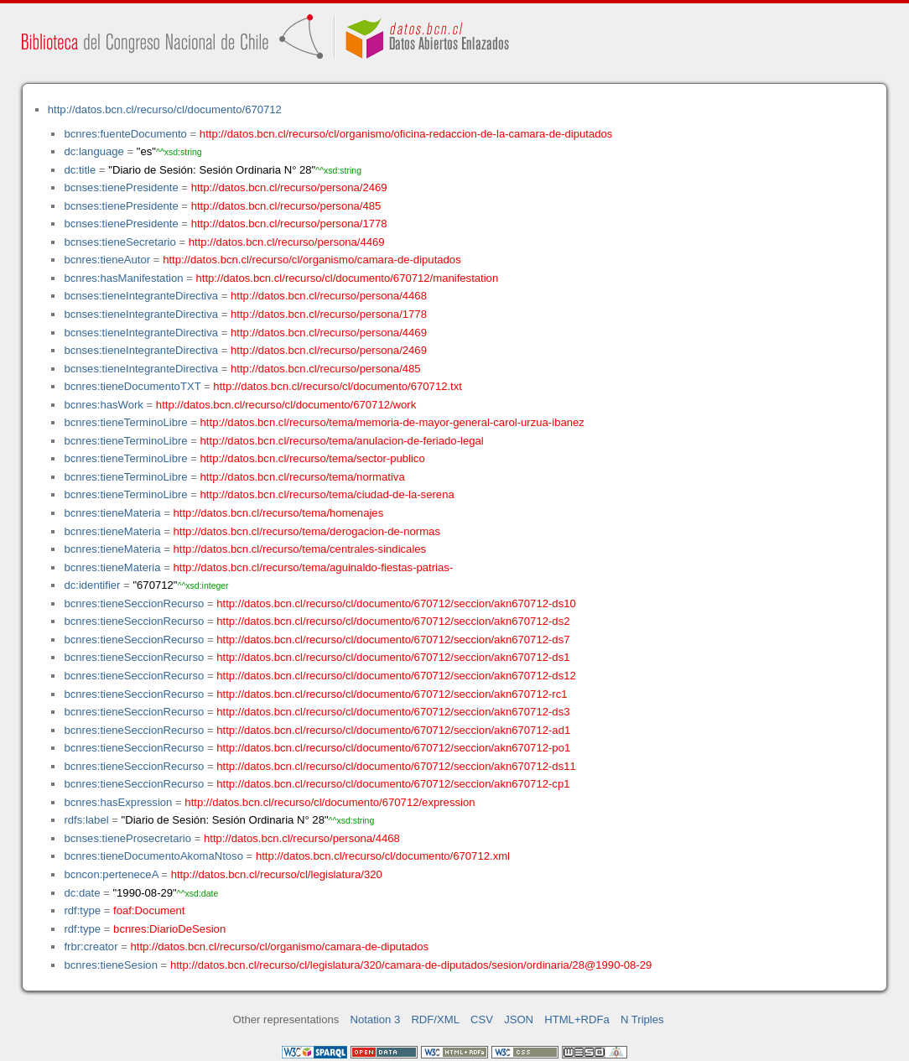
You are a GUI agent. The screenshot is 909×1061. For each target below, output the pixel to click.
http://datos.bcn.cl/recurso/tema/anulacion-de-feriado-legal (342, 440)
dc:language (93, 151)
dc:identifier (92, 585)
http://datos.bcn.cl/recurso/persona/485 (286, 206)
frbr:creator (90, 946)
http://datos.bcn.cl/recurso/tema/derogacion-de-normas (307, 531)
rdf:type (82, 910)
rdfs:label (86, 820)
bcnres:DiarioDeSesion (169, 929)
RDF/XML (435, 1019)
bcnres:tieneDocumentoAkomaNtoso (153, 856)
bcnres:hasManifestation (123, 278)
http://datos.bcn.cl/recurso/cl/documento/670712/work (286, 404)
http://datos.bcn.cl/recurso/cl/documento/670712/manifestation (346, 278)
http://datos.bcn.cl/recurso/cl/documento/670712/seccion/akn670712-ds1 (392, 657)
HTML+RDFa (577, 1019)
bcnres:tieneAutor (107, 259)
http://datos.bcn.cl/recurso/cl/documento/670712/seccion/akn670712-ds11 (396, 766)
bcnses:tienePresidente (121, 187)
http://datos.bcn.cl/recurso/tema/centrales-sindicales (300, 549)
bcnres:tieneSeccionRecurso (134, 603)
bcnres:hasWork (103, 404)
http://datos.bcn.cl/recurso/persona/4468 (329, 295)
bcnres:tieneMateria (112, 513)
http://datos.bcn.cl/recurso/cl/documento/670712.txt (337, 386)
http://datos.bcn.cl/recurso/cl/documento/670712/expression (329, 802)
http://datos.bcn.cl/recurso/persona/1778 (289, 223)
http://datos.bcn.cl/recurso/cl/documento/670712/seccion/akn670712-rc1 (391, 694)
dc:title (80, 170)
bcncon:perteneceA (111, 874)
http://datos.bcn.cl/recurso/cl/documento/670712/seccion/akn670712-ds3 (392, 711)
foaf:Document (148, 910)
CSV (481, 1019)
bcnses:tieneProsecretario (127, 838)
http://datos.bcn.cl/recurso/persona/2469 (289, 187)
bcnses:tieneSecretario (119, 242)
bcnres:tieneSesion (111, 965)
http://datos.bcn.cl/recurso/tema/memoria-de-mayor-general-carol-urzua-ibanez (392, 422)
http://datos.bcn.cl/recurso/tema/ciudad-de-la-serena (327, 494)
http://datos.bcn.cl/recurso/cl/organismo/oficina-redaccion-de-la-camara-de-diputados (406, 133)
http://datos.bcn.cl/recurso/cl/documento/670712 (165, 109)
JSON (518, 1019)
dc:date (82, 893)
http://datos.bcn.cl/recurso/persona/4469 (287, 242)
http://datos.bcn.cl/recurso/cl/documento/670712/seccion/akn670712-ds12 (396, 675)
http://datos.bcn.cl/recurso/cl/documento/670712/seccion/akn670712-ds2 (392, 621)
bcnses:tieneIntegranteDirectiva (141, 295)
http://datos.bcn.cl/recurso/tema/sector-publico (312, 458)
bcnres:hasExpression (118, 802)
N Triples (642, 1019)
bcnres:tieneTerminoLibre (125, 422)
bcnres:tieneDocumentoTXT (132, 386)
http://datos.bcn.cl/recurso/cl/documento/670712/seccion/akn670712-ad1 (393, 730)
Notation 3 (376, 1019)
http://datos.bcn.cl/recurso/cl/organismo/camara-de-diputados (312, 259)
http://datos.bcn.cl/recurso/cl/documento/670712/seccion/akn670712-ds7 (392, 639)
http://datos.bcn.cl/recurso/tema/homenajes (279, 513)
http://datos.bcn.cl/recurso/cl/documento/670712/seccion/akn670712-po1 (393, 747)
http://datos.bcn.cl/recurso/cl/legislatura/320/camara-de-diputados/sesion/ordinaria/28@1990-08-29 (411, 965)
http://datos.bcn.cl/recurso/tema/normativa (302, 477)
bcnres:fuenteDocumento (125, 133)
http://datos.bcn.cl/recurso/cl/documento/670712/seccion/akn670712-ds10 (396, 603)
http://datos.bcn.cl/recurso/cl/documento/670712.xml (383, 856)
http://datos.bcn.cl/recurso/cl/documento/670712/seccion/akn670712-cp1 (392, 784)
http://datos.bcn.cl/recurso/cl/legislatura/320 (276, 874)
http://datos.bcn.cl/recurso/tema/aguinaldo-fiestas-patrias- (314, 567)
